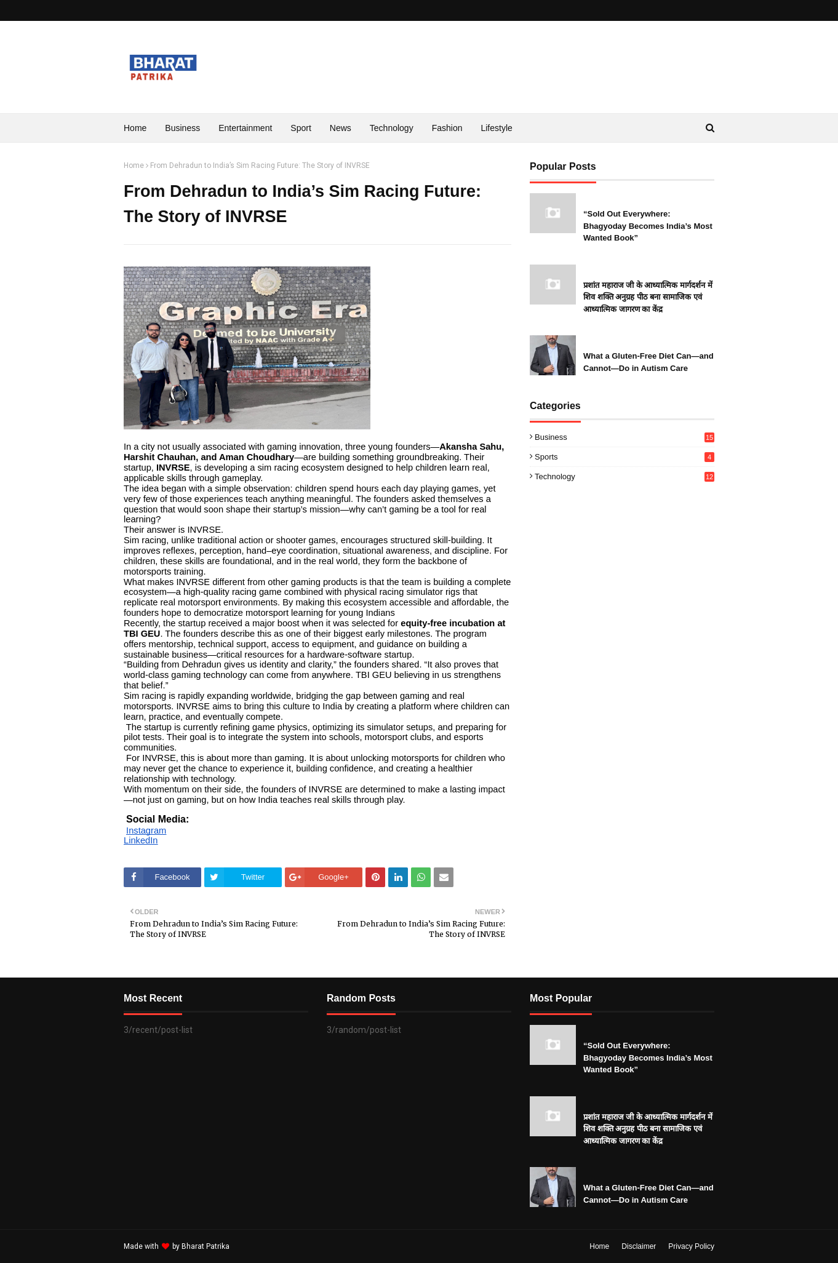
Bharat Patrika (205, 1246)
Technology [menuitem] (391, 128)
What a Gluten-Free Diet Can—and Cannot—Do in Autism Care (648, 362)
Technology (624, 476)
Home (134, 165)
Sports (624, 456)
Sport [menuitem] (300, 128)
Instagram (146, 830)
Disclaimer (638, 1246)
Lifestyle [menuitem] (496, 128)
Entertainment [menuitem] (245, 128)
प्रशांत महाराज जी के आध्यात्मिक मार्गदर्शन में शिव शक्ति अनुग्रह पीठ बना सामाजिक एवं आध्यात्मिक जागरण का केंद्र (647, 297)
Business (624, 437)
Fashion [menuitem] (447, 128)
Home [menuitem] (135, 128)
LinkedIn (141, 840)
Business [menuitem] (182, 128)
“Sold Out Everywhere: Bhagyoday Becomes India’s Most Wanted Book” (647, 225)
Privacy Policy (691, 1246)
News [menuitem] (340, 128)
